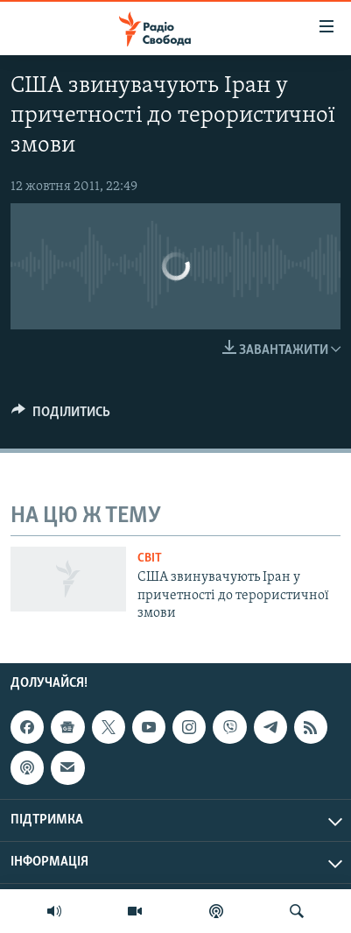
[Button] (60, 416)
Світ (149, 558)
